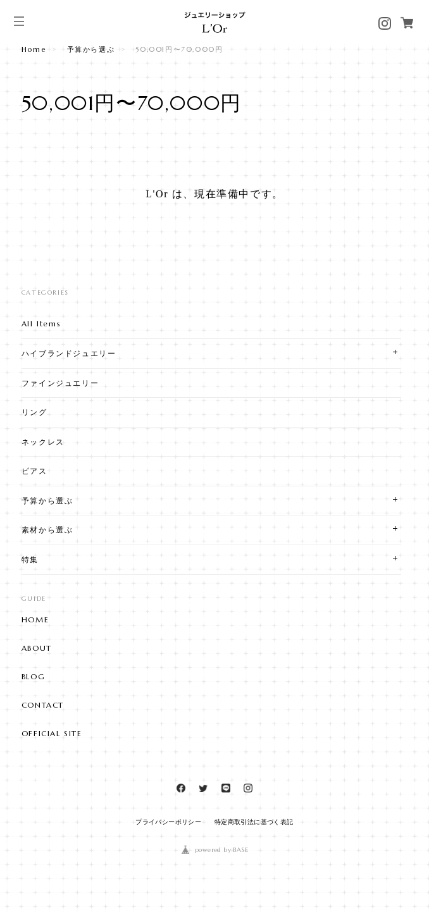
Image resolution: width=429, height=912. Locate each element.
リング (34, 412)
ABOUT (37, 648)
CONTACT (43, 705)
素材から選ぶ (47, 529)
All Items (41, 323)
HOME (35, 619)
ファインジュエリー (60, 383)
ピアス (34, 471)
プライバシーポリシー (168, 821)
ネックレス (43, 442)
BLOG (33, 676)
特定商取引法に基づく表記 (254, 821)
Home (34, 49)
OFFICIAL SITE (52, 733)
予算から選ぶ (91, 49)
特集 (30, 559)
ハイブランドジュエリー (69, 353)
